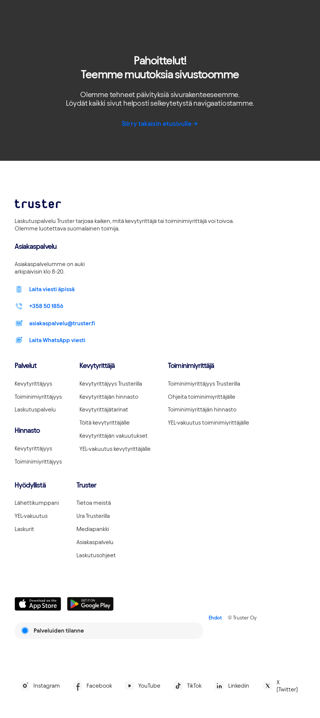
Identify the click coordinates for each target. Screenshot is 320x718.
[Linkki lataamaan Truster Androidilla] (90, 604)
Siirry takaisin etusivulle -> (160, 123)
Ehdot (215, 618)
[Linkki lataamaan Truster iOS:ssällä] (38, 604)
